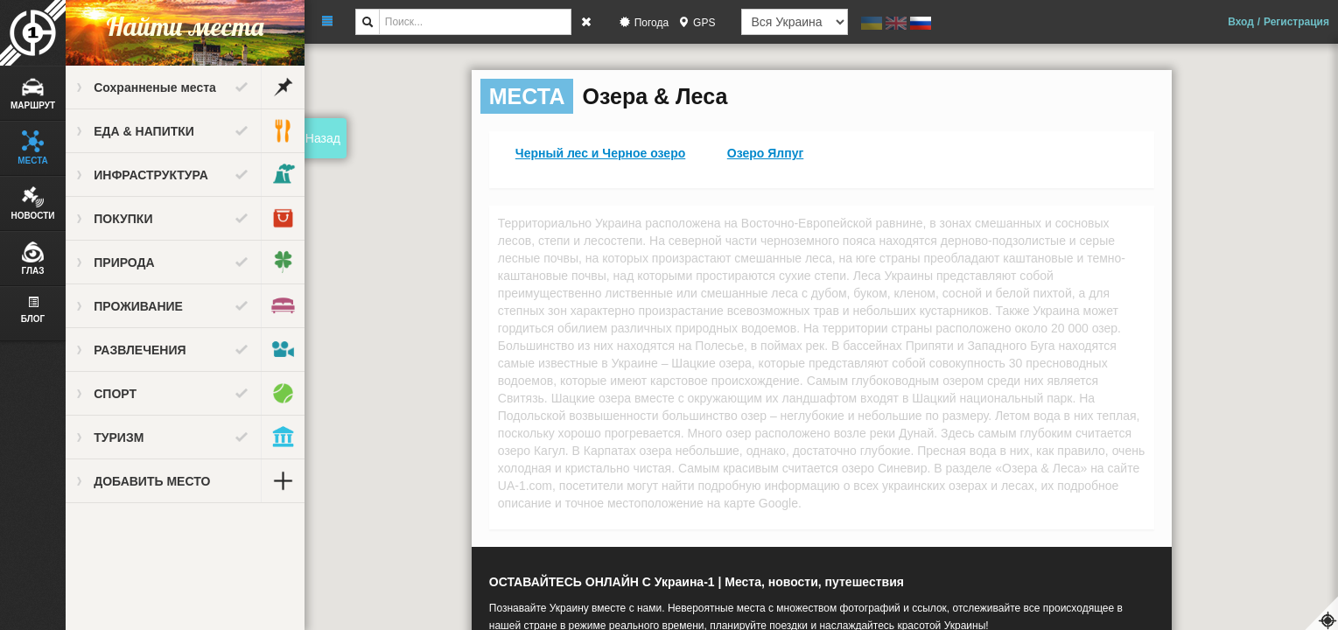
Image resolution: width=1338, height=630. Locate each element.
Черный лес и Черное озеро (601, 153)
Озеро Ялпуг (766, 153)
